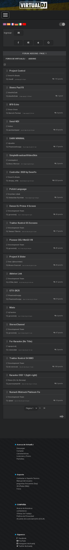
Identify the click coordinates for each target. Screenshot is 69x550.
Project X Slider (17, 257)
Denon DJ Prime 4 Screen (22, 206)
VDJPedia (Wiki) (23, 486)
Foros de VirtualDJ (15, 59)
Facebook (21, 538)
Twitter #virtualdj (24, 546)
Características (23, 454)
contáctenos (22, 511)
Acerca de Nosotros (24, 508)
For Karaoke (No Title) (20, 341)
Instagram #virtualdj (26, 544)
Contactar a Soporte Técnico (28, 478)
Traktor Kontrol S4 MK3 (21, 358)
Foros (19, 489)
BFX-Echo (14, 104)
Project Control (17, 71)
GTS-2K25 (14, 290)
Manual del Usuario (24, 481)
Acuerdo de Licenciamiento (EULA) (31, 519)
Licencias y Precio (24, 456)
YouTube (21, 541)
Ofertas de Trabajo (24, 514)
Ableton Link (15, 273)
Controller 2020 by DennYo (22, 172)
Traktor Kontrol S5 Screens (23, 223)
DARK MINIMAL (17, 138)
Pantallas (20, 459)
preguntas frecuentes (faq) (27, 484)
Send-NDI (14, 121)
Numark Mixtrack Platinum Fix (24, 392)
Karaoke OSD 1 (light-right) (23, 375)
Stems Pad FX (16, 87)
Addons (32, 59)
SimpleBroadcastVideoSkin (23, 155)
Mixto (12, 307)
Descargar (21, 448)
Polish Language (18, 189)
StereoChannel (17, 324)
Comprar (20, 451)
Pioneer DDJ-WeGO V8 (21, 240)
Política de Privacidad (25, 516)
